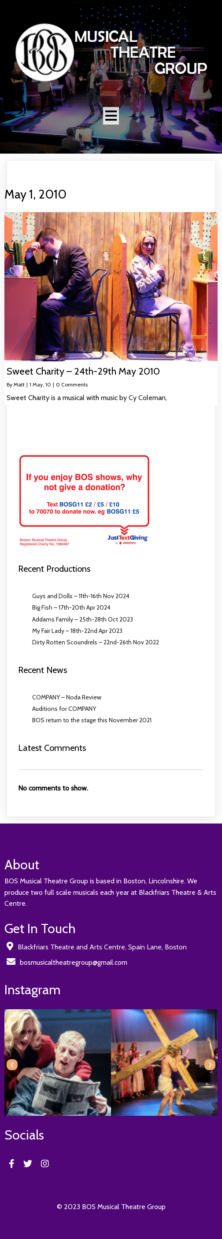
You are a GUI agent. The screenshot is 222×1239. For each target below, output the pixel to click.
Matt (19, 384)
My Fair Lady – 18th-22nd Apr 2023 (77, 631)
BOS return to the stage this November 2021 (92, 720)
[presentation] (12, 1064)
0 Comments (72, 384)
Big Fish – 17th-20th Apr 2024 (71, 607)
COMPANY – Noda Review (66, 697)
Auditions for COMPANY (64, 709)
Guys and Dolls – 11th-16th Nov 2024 (81, 596)
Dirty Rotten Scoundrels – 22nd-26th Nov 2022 (95, 642)
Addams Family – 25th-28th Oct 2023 (82, 619)
